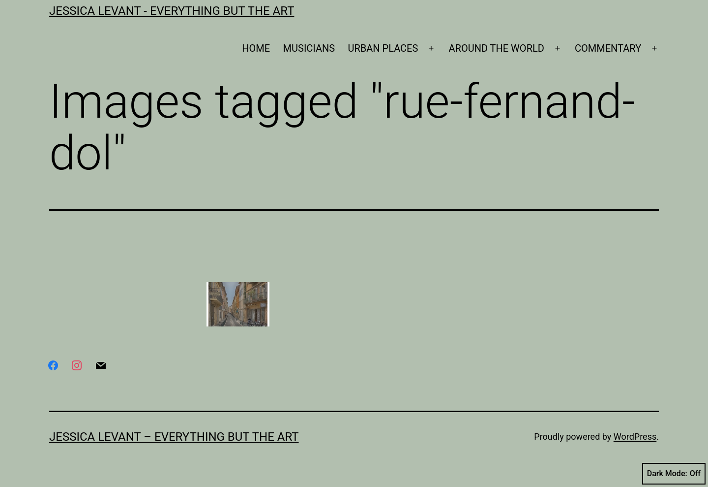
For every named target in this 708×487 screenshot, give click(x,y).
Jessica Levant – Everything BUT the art (174, 437)
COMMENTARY (608, 48)
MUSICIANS (309, 48)
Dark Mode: (674, 474)
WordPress (635, 436)
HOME (256, 48)
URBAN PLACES (383, 48)
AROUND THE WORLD (496, 48)
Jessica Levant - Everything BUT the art (171, 11)
